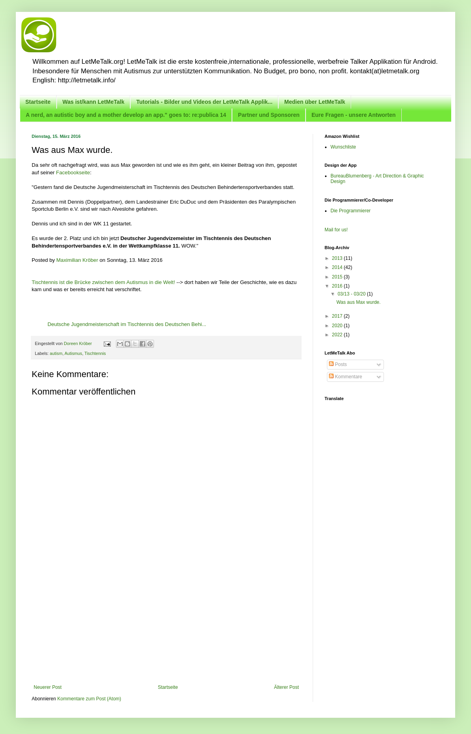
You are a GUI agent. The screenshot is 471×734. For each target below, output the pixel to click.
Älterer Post (286, 687)
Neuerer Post (48, 687)
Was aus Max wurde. (358, 302)
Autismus (73, 353)
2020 (338, 325)
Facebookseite (73, 172)
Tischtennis (95, 353)
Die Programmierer (350, 211)
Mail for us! (336, 230)
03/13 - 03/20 (352, 294)
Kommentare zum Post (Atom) (89, 699)
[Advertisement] (166, 625)
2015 (338, 277)
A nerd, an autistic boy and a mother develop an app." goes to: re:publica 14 (126, 115)
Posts (338, 364)
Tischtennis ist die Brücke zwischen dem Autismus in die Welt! (103, 282)
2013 (338, 258)
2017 (338, 316)
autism (56, 353)
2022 (338, 334)
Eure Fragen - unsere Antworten (353, 115)
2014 (338, 267)
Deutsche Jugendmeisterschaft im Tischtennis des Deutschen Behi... (126, 324)
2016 (338, 286)
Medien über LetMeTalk (314, 102)
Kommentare (345, 376)
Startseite (38, 102)
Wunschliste (343, 147)
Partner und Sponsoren (269, 115)
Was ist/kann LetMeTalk (93, 102)
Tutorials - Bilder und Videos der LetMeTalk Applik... (204, 102)
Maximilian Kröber (77, 260)
